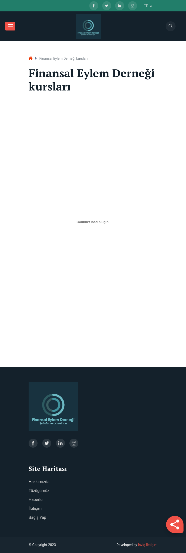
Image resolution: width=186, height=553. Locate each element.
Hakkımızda (39, 481)
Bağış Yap (37, 517)
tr (148, 5)
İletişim (35, 508)
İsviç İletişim (147, 545)
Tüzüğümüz (39, 490)
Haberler (36, 499)
